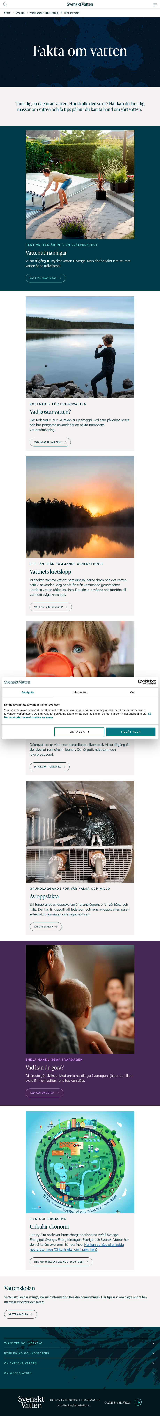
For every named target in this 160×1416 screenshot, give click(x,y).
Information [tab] (80, 692)
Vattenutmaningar (45, 278)
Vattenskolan (21, 1314)
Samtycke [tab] (28, 692)
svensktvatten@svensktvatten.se (74, 1405)
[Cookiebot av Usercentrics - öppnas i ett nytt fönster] (140, 682)
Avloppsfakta (46, 926)
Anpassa (79, 731)
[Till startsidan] (80, 5)
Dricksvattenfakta (49, 766)
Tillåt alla (131, 731)
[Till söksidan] (5, 5)
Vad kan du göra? (44, 1092)
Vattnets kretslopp (50, 607)
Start (7, 12)
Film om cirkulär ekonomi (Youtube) (61, 1262)
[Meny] (155, 5)
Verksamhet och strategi (44, 12)
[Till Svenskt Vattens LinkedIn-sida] (138, 1403)
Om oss (20, 12)
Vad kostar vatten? (50, 442)
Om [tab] (132, 692)
